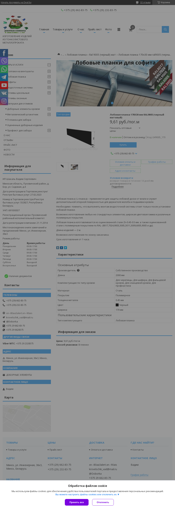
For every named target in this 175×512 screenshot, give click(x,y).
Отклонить (103, 502)
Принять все (76, 502)
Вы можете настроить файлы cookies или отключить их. (86, 494)
